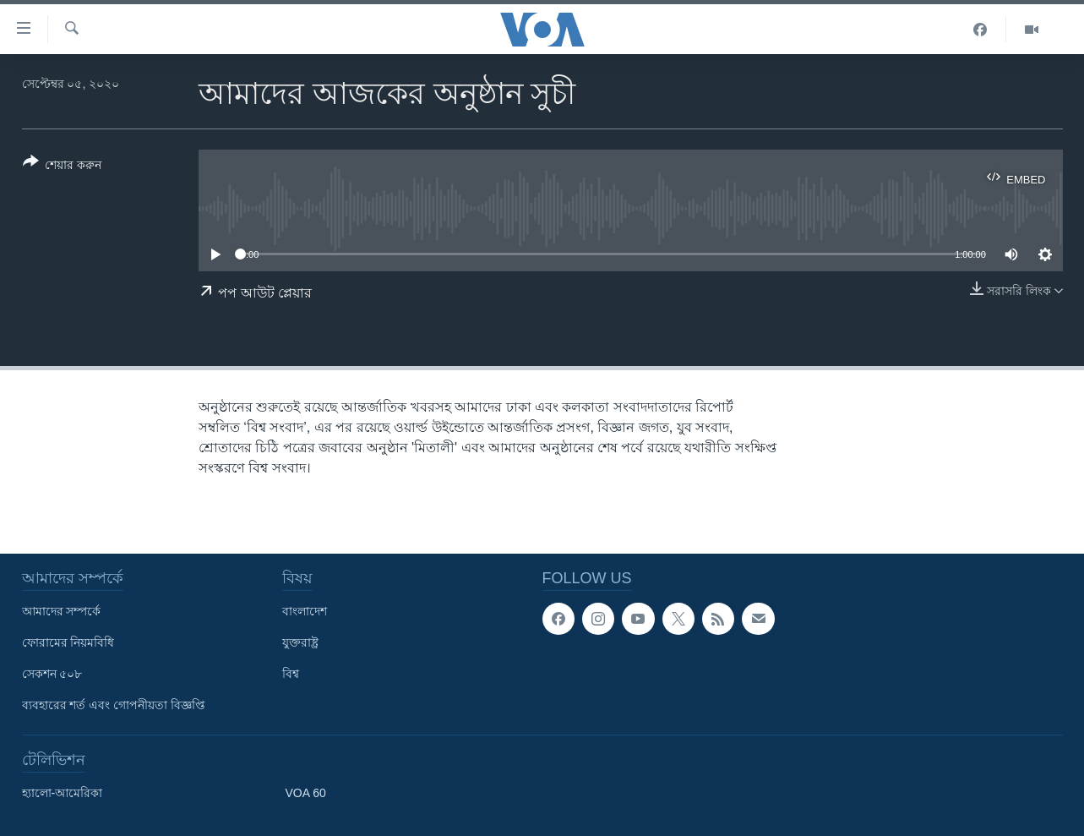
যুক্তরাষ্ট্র (300, 642)
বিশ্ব (290, 673)
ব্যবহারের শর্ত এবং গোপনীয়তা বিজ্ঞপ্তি (114, 705)
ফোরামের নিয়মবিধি (68, 642)
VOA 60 (306, 793)
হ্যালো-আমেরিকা (62, 793)
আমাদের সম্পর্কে (61, 611)
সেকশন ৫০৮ (52, 673)
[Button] (62, 166)
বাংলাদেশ (304, 611)
